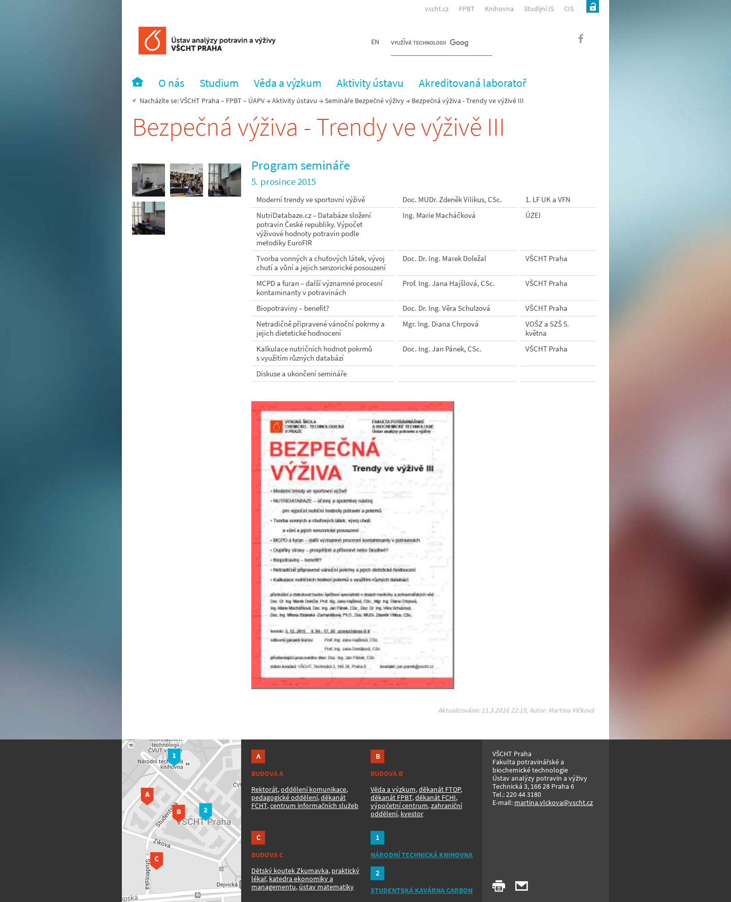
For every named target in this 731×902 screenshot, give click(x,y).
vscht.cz (437, 8)
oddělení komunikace (313, 789)
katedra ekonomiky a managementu (292, 882)
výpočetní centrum (399, 805)
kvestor (412, 813)
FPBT (467, 8)
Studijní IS (539, 8)
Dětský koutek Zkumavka (289, 870)
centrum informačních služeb (314, 805)
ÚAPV (256, 100)
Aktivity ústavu (294, 100)
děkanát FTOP (439, 789)
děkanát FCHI (435, 797)
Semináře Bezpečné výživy (364, 100)
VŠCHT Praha (199, 100)
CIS (569, 8)
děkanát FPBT (391, 797)
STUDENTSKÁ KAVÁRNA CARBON (422, 890)
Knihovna (499, 8)
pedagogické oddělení (284, 797)
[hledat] (429, 43)
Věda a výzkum (393, 789)
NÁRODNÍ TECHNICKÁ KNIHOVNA (422, 854)
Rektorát (264, 789)
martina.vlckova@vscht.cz (553, 802)
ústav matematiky (326, 886)
